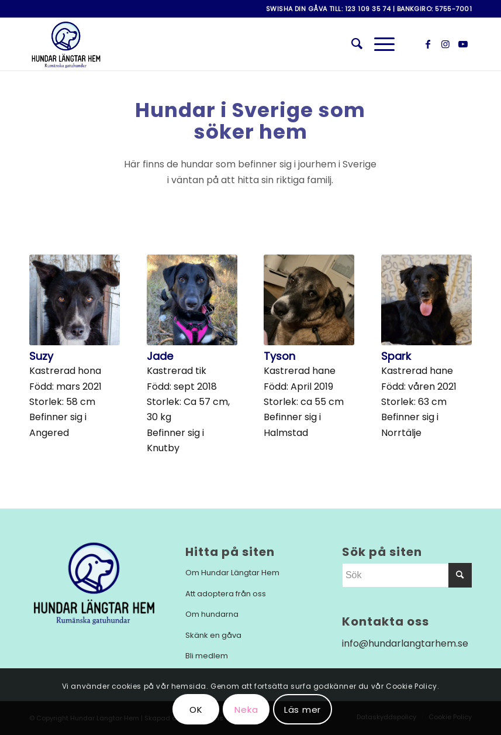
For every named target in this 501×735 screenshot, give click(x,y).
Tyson (279, 356)
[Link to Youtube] (463, 44)
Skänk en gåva (213, 635)
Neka (246, 709)
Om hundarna (212, 614)
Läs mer (302, 709)
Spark (396, 356)
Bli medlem (206, 655)
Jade (160, 356)
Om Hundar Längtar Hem (232, 572)
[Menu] (378, 44)
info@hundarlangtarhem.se (405, 643)
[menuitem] (351, 44)
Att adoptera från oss (225, 593)
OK (196, 709)
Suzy (41, 356)
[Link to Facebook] (428, 44)
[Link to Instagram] (445, 44)
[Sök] (351, 44)
